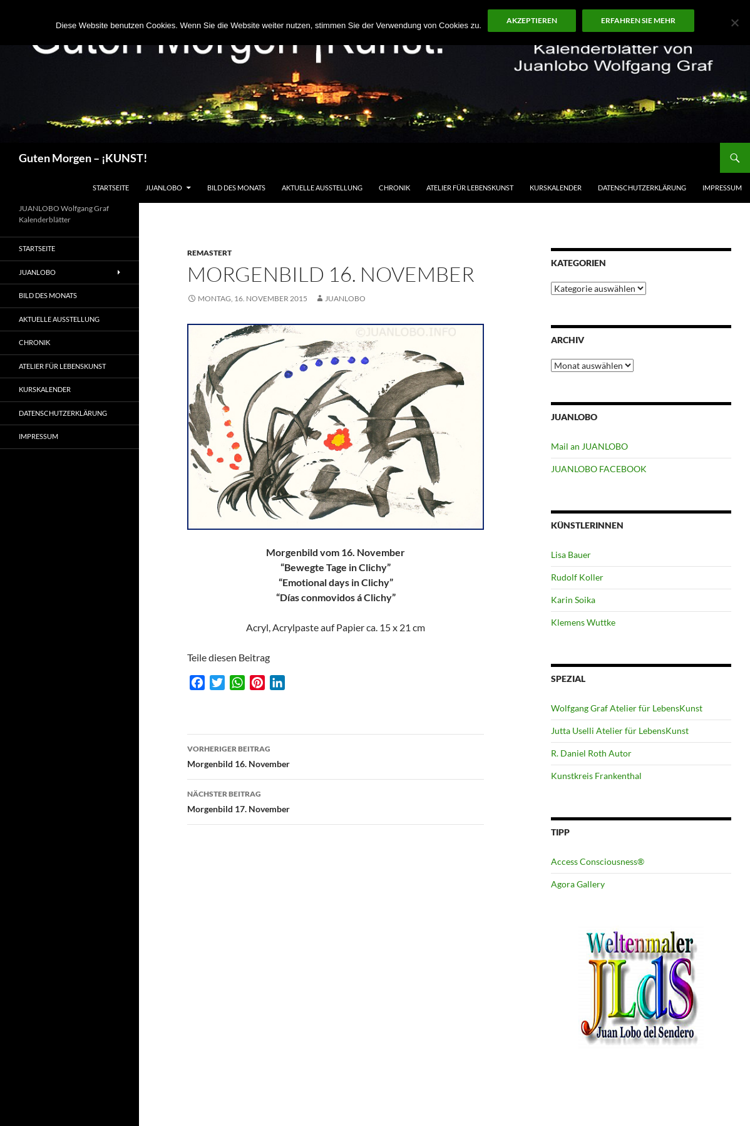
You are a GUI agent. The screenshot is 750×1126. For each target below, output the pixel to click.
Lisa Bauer (571, 554)
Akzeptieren (531, 20)
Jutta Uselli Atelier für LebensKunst (620, 730)
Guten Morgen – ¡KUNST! (83, 158)
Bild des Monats (236, 187)
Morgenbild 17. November (335, 800)
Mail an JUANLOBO (589, 446)
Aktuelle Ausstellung (322, 187)
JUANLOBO (163, 187)
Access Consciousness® (597, 861)
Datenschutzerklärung (642, 187)
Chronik (394, 187)
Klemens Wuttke (583, 622)
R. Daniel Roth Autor (591, 753)
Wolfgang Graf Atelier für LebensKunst (626, 708)
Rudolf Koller (577, 577)
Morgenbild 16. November (335, 755)
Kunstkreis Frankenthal (596, 775)
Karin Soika (573, 599)
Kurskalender (556, 187)
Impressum (722, 187)
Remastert (209, 252)
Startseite (111, 187)
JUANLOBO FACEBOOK (599, 468)
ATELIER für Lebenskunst (469, 187)
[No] (734, 22)
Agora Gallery (578, 884)
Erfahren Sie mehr (638, 20)
